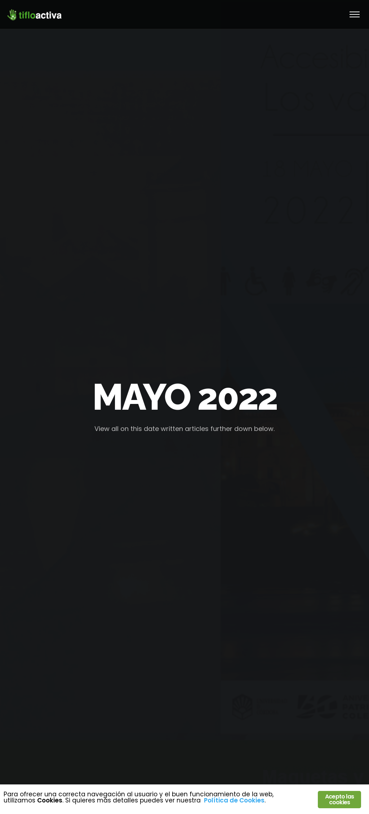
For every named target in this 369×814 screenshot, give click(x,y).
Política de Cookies (234, 800)
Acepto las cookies (339, 799)
